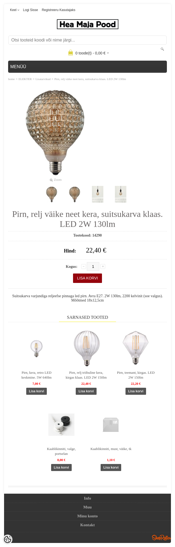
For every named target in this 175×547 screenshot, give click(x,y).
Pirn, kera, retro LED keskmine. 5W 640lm (36, 375)
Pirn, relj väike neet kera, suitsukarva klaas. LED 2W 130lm (90, 79)
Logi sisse (30, 10)
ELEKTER (25, 79)
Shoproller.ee (161, 537)
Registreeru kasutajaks (58, 10)
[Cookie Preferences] (7, 539)
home (11, 79)
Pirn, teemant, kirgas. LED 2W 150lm (135, 375)
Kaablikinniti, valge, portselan (61, 451)
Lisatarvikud (43, 79)
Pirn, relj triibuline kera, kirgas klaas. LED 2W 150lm (86, 375)
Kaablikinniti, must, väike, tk (110, 449)
